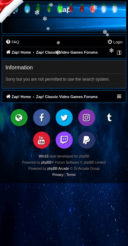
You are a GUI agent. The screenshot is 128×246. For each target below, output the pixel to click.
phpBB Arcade (58, 168)
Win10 (43, 156)
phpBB (46, 162)
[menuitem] (12, 42)
